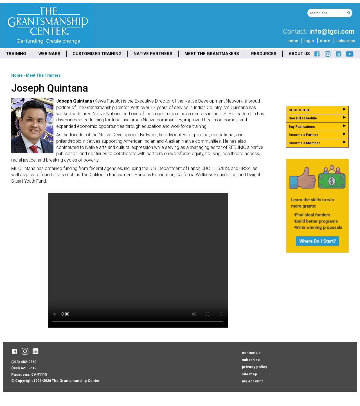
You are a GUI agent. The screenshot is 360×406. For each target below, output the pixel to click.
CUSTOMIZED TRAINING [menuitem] (97, 53)
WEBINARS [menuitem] (49, 53)
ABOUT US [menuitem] (299, 53)
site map (249, 374)
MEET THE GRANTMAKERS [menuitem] (211, 53)
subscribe (345, 40)
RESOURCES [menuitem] (263, 53)
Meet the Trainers (43, 75)
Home (16, 75)
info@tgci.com (331, 31)
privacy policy (254, 367)
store (325, 40)
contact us (251, 353)
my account (252, 381)
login (309, 40)
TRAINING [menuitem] (16, 53)
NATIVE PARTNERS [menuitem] (153, 53)
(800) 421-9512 (23, 368)
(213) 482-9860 (23, 362)
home (292, 40)
